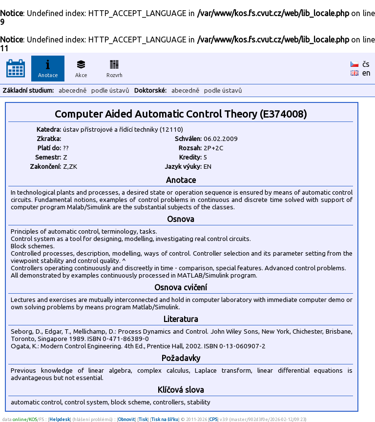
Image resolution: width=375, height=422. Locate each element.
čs (366, 64)
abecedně (72, 90)
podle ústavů (110, 90)
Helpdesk (59, 419)
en (366, 72)
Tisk (143, 419)
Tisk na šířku (164, 419)
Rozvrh (114, 67)
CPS (213, 419)
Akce (81, 67)
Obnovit (126, 419)
